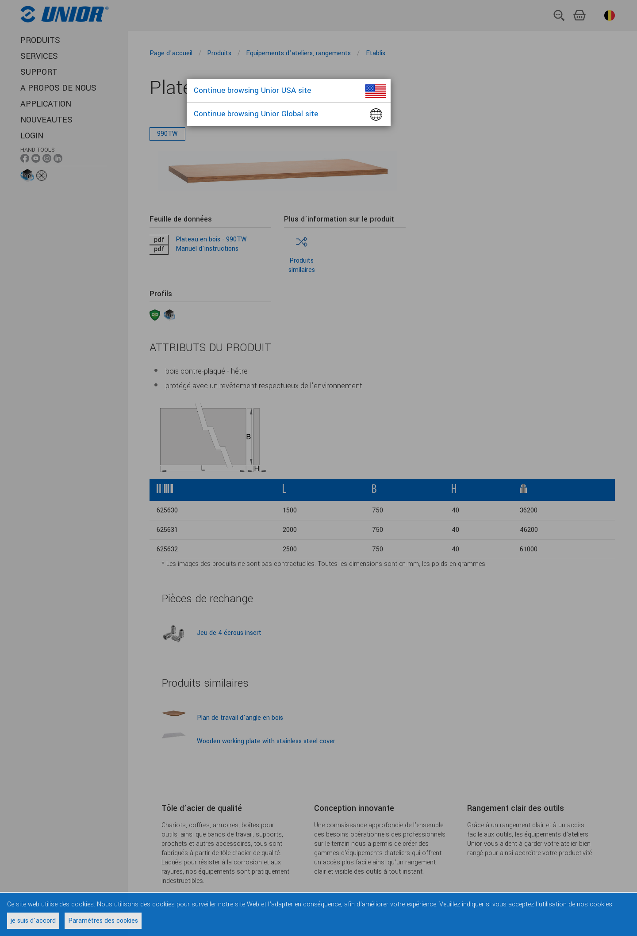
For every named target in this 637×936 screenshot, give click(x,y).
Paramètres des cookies (103, 920)
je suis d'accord (33, 920)
